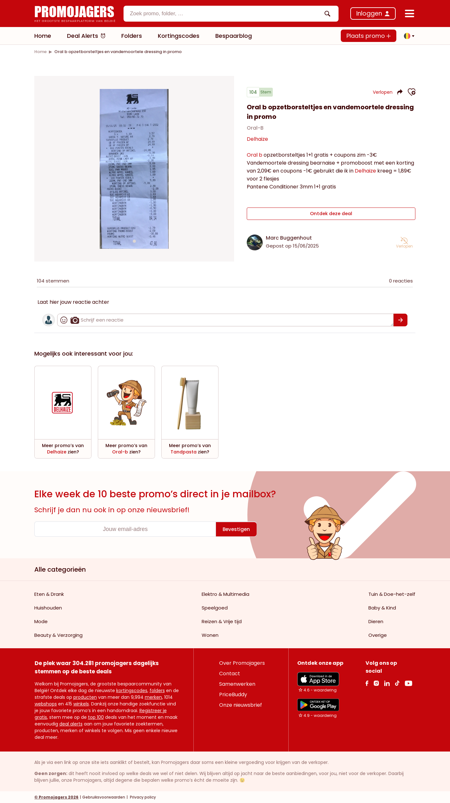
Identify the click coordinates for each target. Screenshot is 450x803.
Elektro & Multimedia (225, 593)
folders (157, 690)
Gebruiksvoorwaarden (103, 797)
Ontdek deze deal (331, 214)
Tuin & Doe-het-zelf (391, 593)
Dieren (375, 621)
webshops (46, 703)
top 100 (96, 717)
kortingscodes (131, 690)
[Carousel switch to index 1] (134, 240)
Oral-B (255, 130)
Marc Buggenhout (289, 237)
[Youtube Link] (408, 683)
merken (153, 697)
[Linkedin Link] (387, 683)
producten (85, 697)
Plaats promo (368, 36)
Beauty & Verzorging (58, 634)
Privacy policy (142, 797)
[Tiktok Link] (397, 683)
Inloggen (369, 13)
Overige (377, 634)
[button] (407, 36)
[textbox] (226, 14)
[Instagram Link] (376, 683)
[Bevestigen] (400, 319)
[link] (40, 52)
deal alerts (71, 723)
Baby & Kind (382, 607)
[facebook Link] (367, 683)
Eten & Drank (49, 593)
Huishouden (48, 607)
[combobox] (231, 14)
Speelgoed (215, 607)
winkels (81, 703)
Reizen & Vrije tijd (222, 621)
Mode (41, 621)
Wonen (210, 634)
